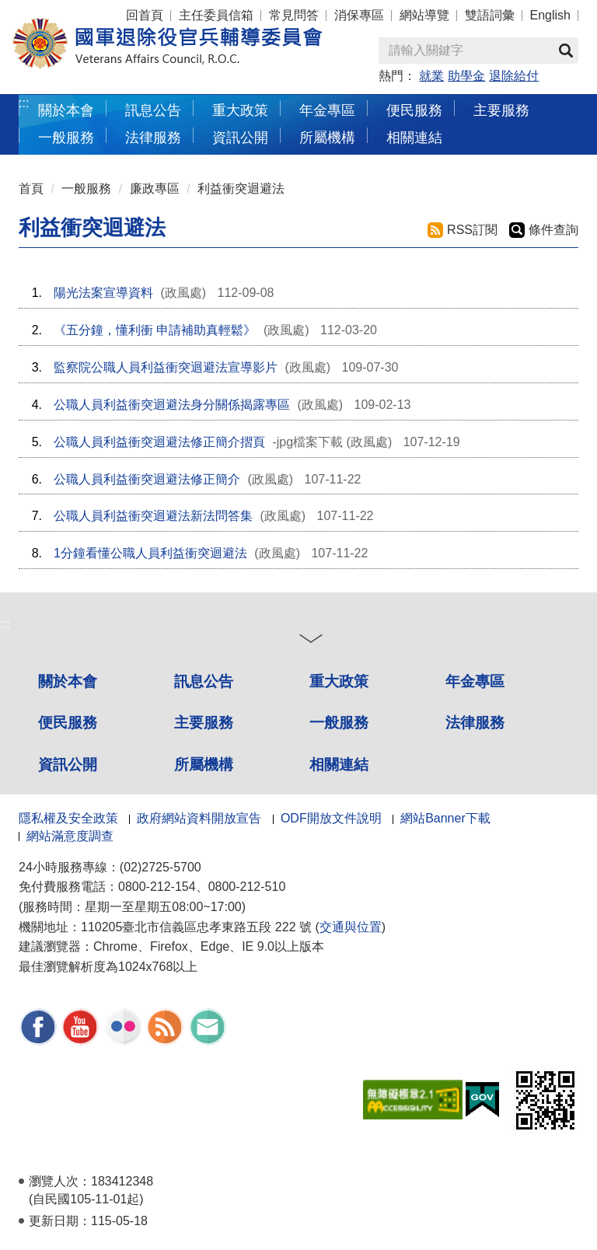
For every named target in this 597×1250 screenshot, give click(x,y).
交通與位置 (350, 927)
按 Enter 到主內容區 (70, 10)
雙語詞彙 (490, 15)
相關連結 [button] (414, 137)
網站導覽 (424, 15)
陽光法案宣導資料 (103, 292)
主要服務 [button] (501, 110)
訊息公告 (203, 681)
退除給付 (514, 75)
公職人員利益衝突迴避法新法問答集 (153, 515)
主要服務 (203, 722)
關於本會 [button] (66, 110)
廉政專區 (155, 188)
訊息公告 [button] (153, 110)
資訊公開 (67, 764)
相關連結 (338, 764)
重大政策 (240, 110)
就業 (431, 75)
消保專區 (359, 15)
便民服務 (67, 722)
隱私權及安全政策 (68, 818)
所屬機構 (203, 764)
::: (24, 103)
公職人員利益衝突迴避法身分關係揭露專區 (172, 404)
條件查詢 (553, 229)
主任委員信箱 (216, 15)
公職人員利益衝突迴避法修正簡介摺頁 (159, 442)
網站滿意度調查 (69, 836)
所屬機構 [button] (327, 137)
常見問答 (294, 15)
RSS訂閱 (472, 229)
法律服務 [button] (153, 137)
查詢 (565, 50)
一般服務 (86, 188)
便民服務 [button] (414, 110)
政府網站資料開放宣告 (199, 818)
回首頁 (144, 15)
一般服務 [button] (66, 137)
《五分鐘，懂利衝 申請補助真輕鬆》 (155, 330)
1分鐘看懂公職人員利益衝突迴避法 (150, 553)
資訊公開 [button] (240, 137)
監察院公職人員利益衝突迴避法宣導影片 (166, 367)
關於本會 (67, 681)
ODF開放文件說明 (331, 818)
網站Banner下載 (445, 818)
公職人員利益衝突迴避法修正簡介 (147, 479)
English (550, 15)
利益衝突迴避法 (241, 188)
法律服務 (474, 722)
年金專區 (327, 110)
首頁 (31, 188)
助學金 (466, 75)
